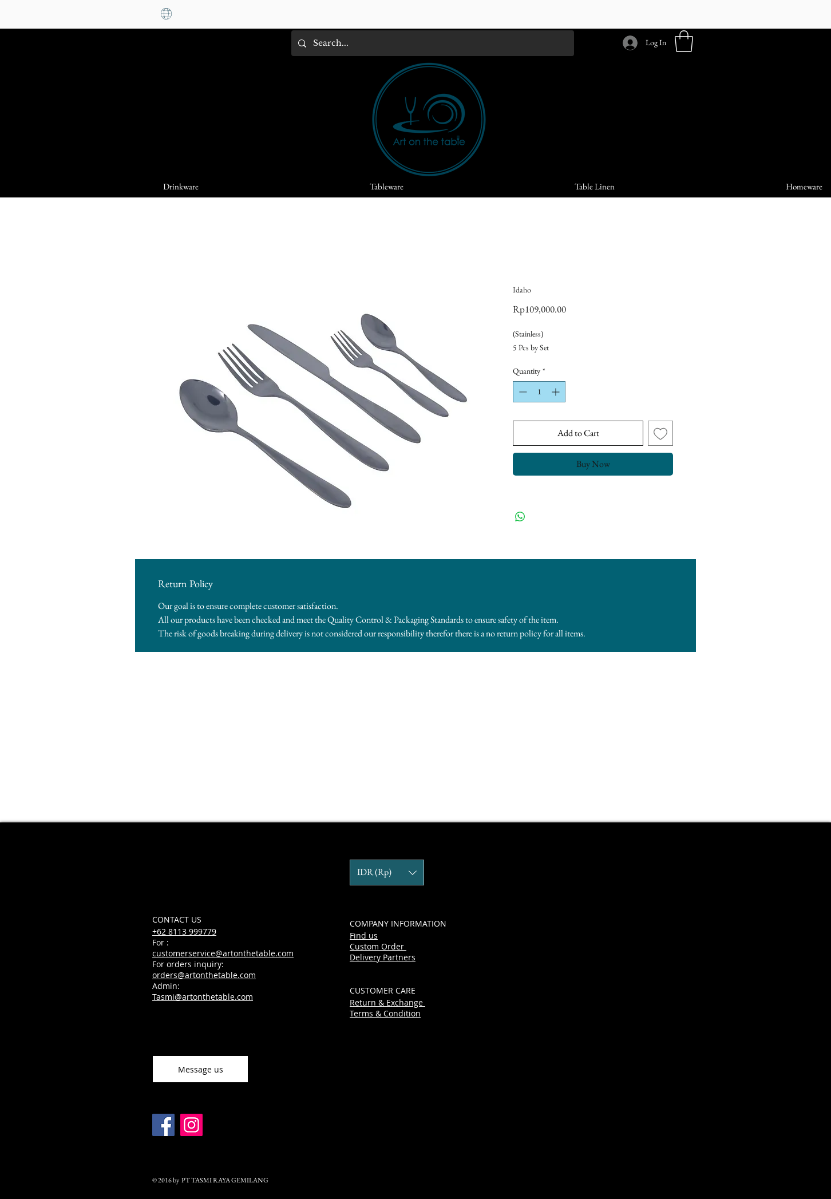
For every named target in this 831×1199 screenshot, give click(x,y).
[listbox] (387, 872)
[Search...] (431, 43)
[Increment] (556, 392)
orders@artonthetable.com (204, 975)
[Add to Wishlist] (660, 433)
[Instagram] (191, 1125)
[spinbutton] (539, 392)
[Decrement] (522, 392)
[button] (684, 41)
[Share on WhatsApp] (520, 517)
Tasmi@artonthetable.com (202, 996)
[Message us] (200, 1069)
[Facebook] (163, 1125)
